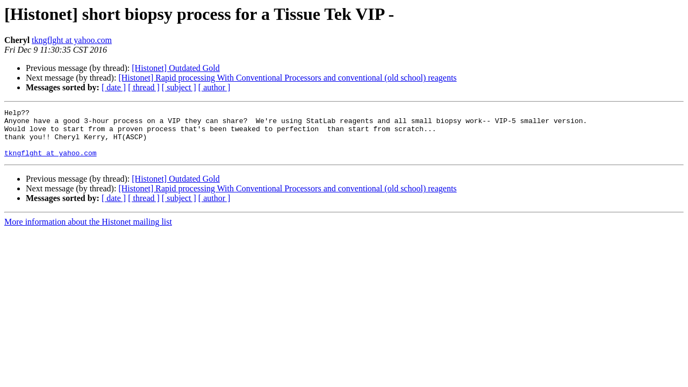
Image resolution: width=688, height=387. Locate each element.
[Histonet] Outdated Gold (176, 68)
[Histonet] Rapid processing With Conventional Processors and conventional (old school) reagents (287, 77)
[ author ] (214, 87)
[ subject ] (179, 87)
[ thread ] (144, 87)
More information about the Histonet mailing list (88, 231)
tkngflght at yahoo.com (72, 40)
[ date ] (114, 87)
